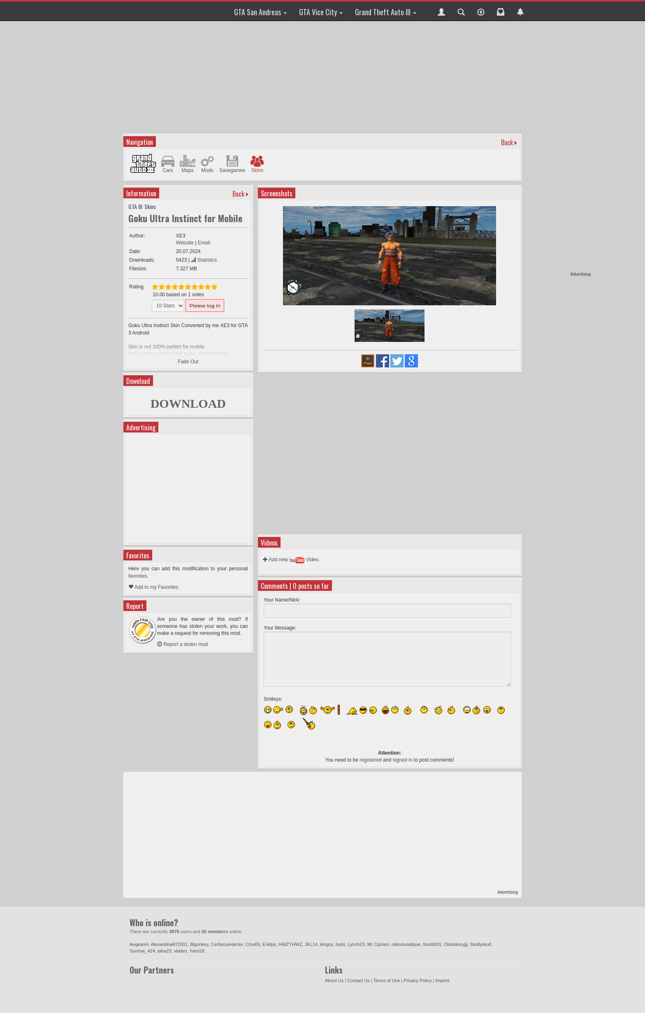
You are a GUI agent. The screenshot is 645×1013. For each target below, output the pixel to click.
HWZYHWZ (290, 944)
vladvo (180, 950)
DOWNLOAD (188, 403)
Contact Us (358, 980)
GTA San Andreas (260, 12)
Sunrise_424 (142, 950)
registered (370, 760)
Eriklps (269, 944)
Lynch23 (356, 944)
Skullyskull (480, 944)
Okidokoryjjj (455, 944)
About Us (334, 980)
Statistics (204, 260)
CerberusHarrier (227, 944)
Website (185, 243)
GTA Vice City (321, 12)
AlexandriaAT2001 (169, 944)
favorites (137, 576)
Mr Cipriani (378, 944)
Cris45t (253, 944)
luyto (340, 944)
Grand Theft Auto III (385, 12)
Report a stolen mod (182, 644)
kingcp (326, 944)
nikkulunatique (406, 944)
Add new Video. (291, 559)
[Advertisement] (559, 148)
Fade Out (188, 362)
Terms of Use (386, 980)
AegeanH (139, 944)
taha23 (165, 950)
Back (507, 142)
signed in (402, 760)
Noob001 (432, 944)
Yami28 (196, 950)
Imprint (443, 980)
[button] (441, 11)
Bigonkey (199, 944)
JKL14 (311, 944)
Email (204, 243)
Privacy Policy (418, 980)
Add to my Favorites (153, 587)
